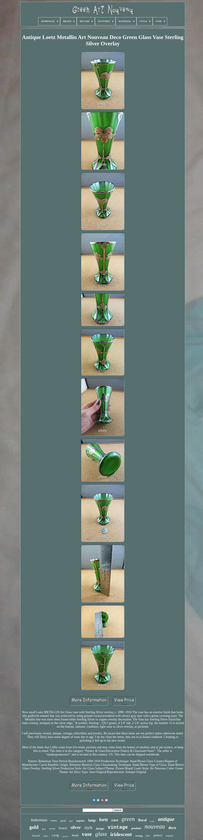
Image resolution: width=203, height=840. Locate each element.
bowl (44, 829)
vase (87, 834)
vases (54, 820)
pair (71, 821)
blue (148, 836)
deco (172, 828)
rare (114, 820)
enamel (169, 835)
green (128, 819)
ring (55, 835)
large (45, 836)
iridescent (121, 834)
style (88, 827)
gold (34, 827)
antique (166, 819)
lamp (92, 820)
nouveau (155, 826)
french (63, 828)
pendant (136, 828)
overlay (52, 828)
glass (101, 834)
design (100, 828)
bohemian (39, 820)
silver (75, 827)
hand (75, 835)
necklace (65, 836)
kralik (152, 821)
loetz (103, 819)
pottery (157, 835)
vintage (118, 827)
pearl (63, 820)
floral (142, 820)
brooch (36, 835)
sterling (138, 836)
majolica (80, 821)
